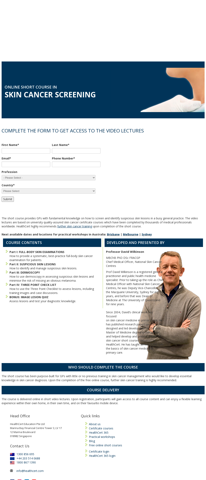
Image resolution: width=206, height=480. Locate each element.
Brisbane (113, 194)
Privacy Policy (134, 467)
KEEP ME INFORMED (24, 454)
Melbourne (130, 194)
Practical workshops (102, 397)
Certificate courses (101, 388)
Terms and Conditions (111, 467)
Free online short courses (105, 405)
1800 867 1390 (23, 422)
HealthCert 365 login (102, 416)
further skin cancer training (74, 186)
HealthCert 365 (98, 392)
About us (95, 384)
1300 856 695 (22, 414)
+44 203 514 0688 (25, 418)
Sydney (147, 194)
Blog (92, 401)
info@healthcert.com (30, 431)
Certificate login (99, 411)
